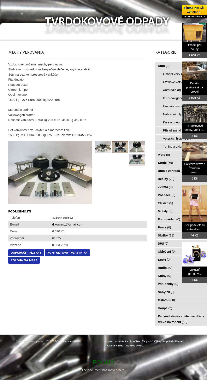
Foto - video (169, 219)
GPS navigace (175, 98)
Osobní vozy (174, 74)
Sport (164, 259)
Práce (164, 227)
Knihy (164, 275)
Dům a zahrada (171, 171)
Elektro (165, 203)
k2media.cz (66, 341)
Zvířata (165, 187)
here (121, 370)
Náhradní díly (174, 114)
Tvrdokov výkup (133, 345)
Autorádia (172, 90)
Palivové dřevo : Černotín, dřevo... (194, 168)
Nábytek (166, 292)
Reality (166, 179)
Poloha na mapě (24, 260)
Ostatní (166, 300)
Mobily (165, 211)
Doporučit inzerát (26, 253)
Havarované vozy (177, 106)
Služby (166, 235)
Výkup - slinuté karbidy (120, 341)
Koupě (165, 308)
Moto (164, 154)
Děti (163, 243)
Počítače (166, 195)
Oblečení (167, 251)
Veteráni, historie (177, 138)
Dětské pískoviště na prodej (194, 87)
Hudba (165, 267)
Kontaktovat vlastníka (67, 253)
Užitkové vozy (175, 82)
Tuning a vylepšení (178, 146)
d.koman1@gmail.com (67, 224)
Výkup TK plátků (143, 341)
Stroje (165, 162)
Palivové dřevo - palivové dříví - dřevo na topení (181, 319)
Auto (164, 66)
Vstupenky (168, 284)
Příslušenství (174, 130)
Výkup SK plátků (164, 341)
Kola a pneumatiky (178, 122)
